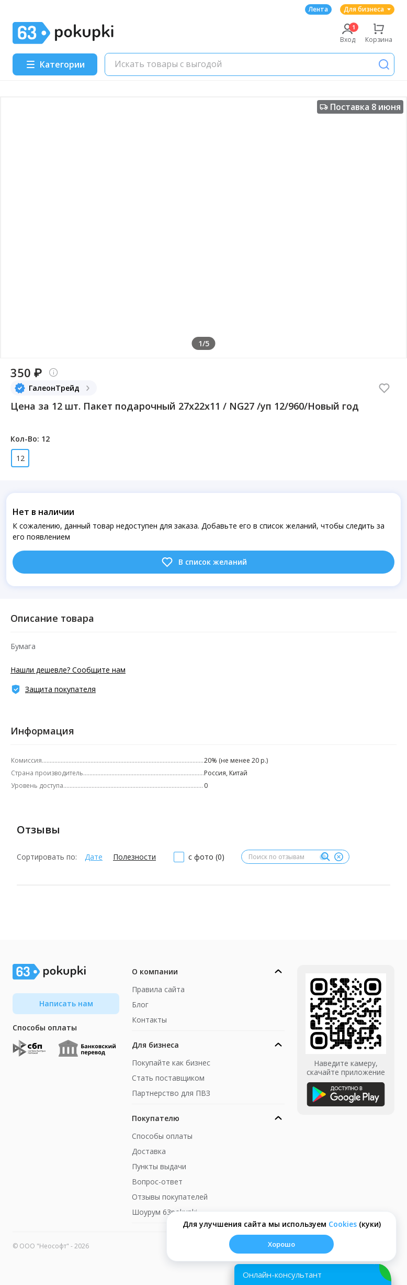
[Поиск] (384, 64)
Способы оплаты (162, 1136)
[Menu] (55, 64)
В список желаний (204, 562)
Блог (140, 1004)
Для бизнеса (367, 9)
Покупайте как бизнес (171, 1063)
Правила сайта (158, 989)
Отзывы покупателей (170, 1197)
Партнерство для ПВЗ (171, 1093)
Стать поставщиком (168, 1078)
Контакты (149, 1020)
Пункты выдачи (159, 1166)
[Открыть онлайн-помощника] (312, 1274)
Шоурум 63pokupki (164, 1212)
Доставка (149, 1151)
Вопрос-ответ (157, 1182)
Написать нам (66, 1003)
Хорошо (281, 1244)
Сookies (343, 1224)
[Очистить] (338, 857)
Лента (318, 9)
